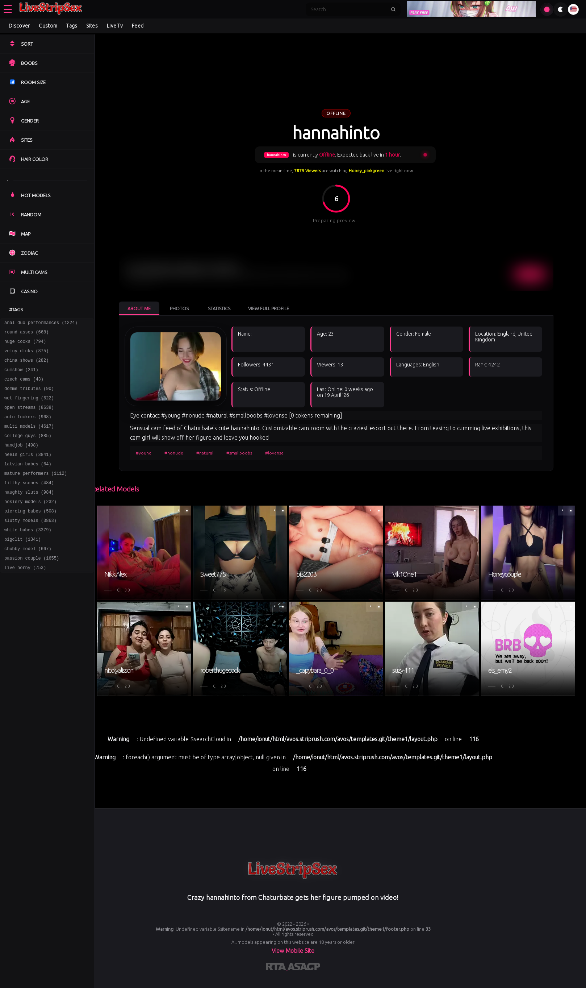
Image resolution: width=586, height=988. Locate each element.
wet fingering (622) (29, 407)
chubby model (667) (27, 576)
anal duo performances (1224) (41, 323)
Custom (48, 26)
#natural (206, 453)
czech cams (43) (23, 386)
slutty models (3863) (30, 544)
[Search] (348, 9)
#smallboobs (241, 453)
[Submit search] (393, 9)
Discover (19, 26)
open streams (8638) (29, 418)
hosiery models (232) (30, 523)
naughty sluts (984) (29, 513)
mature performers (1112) (35, 492)
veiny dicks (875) (26, 355)
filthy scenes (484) (29, 502)
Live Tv (115, 26)
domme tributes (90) (29, 397)
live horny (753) (25, 597)
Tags (71, 26)
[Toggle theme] (560, 9)
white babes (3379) (27, 555)
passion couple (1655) (31, 586)
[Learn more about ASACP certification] (304, 966)
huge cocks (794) (25, 344)
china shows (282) (26, 365)
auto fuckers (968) (27, 428)
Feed (137, 26)
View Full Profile (270, 308)
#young (146, 453)
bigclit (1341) (22, 565)
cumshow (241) (21, 376)
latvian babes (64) (27, 481)
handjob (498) (21, 460)
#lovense (276, 453)
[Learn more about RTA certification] (277, 966)
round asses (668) (26, 334)
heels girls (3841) (27, 471)
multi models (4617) (29, 439)
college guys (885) (27, 450)
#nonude (176, 453)
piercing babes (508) (30, 534)
